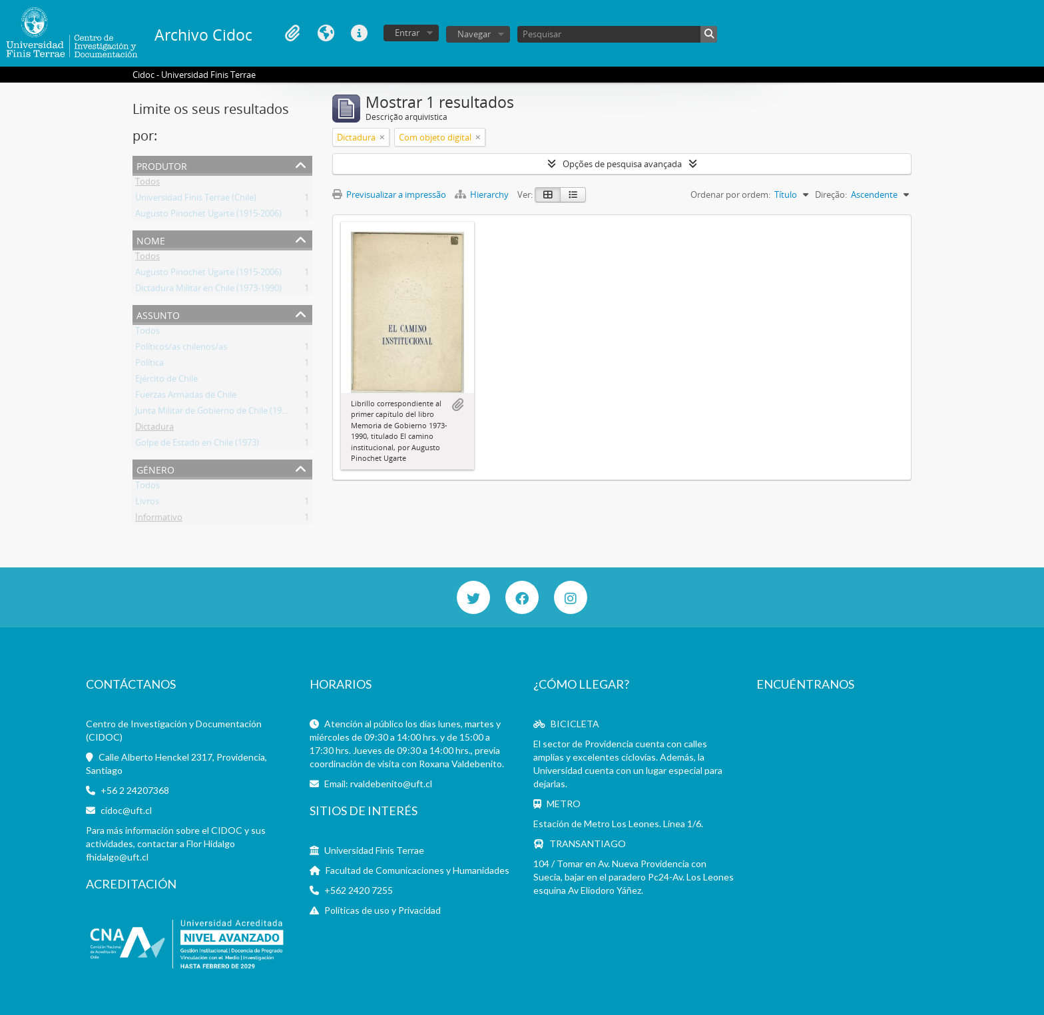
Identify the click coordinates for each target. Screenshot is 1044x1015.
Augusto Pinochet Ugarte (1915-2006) (208, 216)
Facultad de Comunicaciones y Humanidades (417, 870)
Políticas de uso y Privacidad (382, 910)
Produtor (161, 165)
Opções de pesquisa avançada (622, 164)
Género (155, 469)
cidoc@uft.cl (126, 810)
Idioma (325, 33)
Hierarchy (483, 194)
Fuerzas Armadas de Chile (185, 397)
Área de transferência (292, 33)
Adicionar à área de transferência (457, 405)
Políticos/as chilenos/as (181, 349)
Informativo (158, 519)
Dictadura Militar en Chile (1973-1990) (208, 290)
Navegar (474, 34)
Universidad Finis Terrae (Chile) (195, 200)
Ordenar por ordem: (730, 194)
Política (149, 365)
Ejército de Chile (166, 381)
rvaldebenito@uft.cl (391, 783)
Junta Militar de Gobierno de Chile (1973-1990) (225, 413)
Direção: (831, 194)
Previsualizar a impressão (389, 194)
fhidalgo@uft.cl (117, 856)
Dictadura (154, 429)
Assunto (158, 314)
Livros (147, 503)
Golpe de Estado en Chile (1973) (197, 445)
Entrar (407, 33)
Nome (150, 239)
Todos (147, 184)
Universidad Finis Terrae (374, 850)
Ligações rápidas (359, 33)
